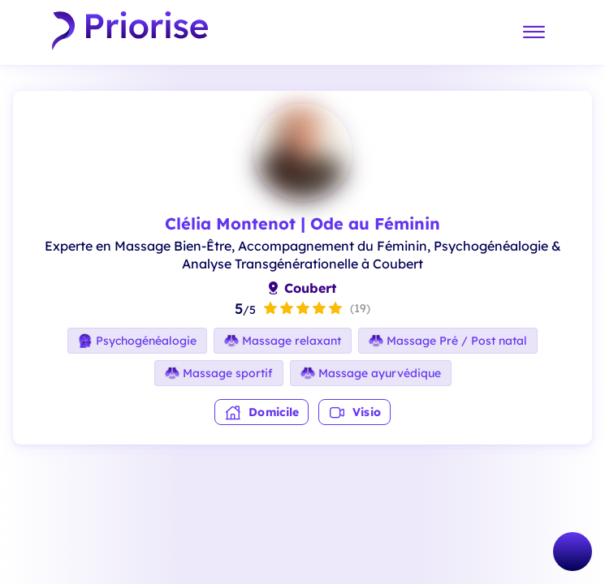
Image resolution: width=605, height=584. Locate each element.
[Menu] (533, 33)
